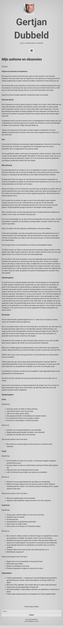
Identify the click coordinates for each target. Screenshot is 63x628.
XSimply (30, 621)
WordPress (35, 619)
